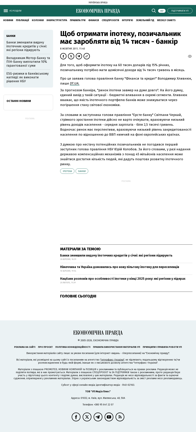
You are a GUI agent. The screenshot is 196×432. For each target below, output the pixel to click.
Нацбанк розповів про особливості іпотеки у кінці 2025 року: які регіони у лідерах (122, 279)
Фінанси (93, 20)
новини (8, 20)
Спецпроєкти (110, 20)
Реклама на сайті (24, 347)
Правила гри (77, 20)
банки (82, 171)
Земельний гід (145, 20)
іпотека (67, 171)
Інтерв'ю (127, 20)
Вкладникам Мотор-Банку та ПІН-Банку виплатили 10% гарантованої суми (28, 62)
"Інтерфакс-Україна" (112, 359)
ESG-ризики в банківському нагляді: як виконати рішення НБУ (27, 77)
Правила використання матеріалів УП (116, 347)
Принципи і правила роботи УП (162, 347)
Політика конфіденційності (72, 347)
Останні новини (19, 101)
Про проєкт (45, 347)
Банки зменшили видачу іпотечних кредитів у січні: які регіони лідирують (116, 255)
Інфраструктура (57, 20)
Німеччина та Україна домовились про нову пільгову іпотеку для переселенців (119, 267)
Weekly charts (166, 20)
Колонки (38, 20)
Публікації (22, 20)
